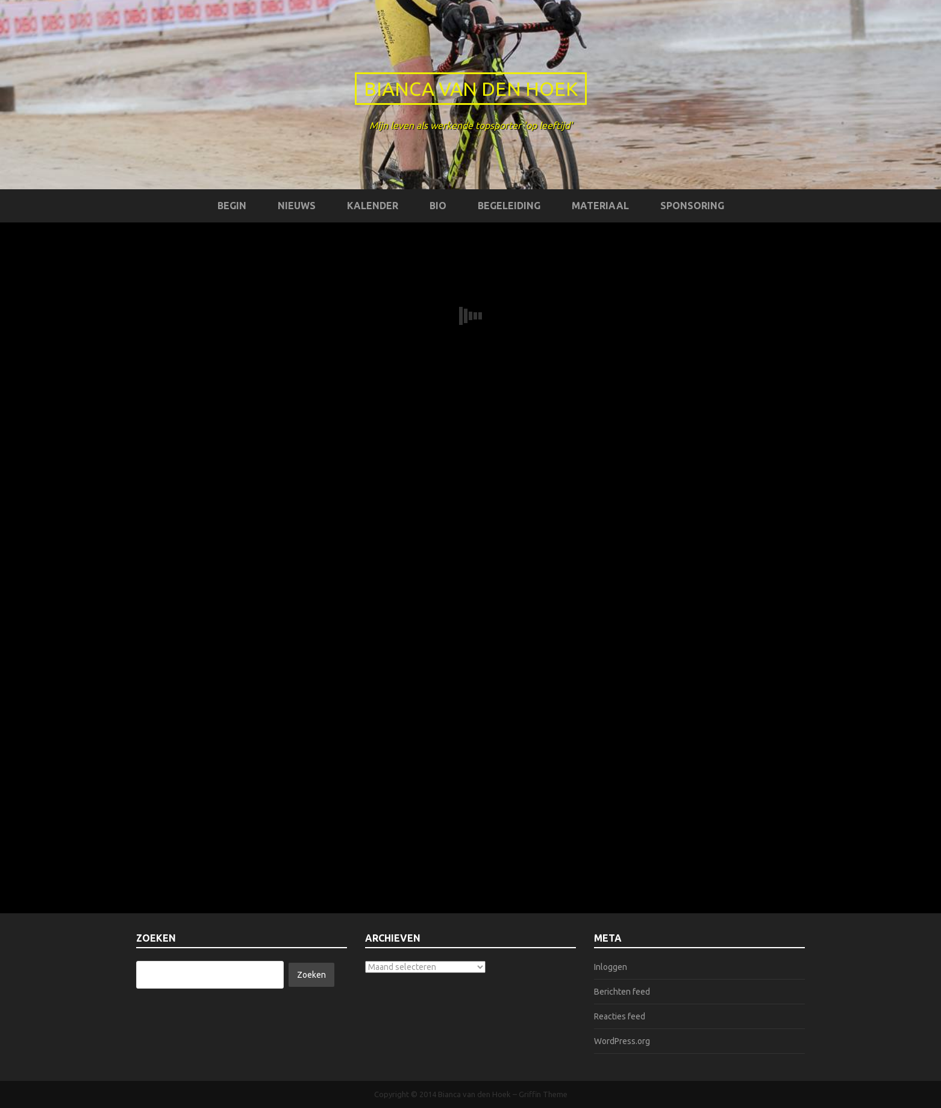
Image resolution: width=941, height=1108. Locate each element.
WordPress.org (622, 1041)
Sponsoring (692, 205)
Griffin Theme (543, 1094)
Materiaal (600, 205)
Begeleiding (509, 205)
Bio (438, 205)
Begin (231, 205)
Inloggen (610, 967)
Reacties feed (619, 1016)
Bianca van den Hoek (471, 88)
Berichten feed (622, 991)
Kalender (372, 205)
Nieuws (297, 205)
